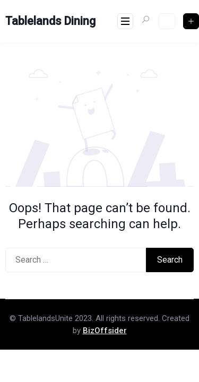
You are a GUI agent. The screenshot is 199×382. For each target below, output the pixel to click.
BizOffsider (105, 330)
